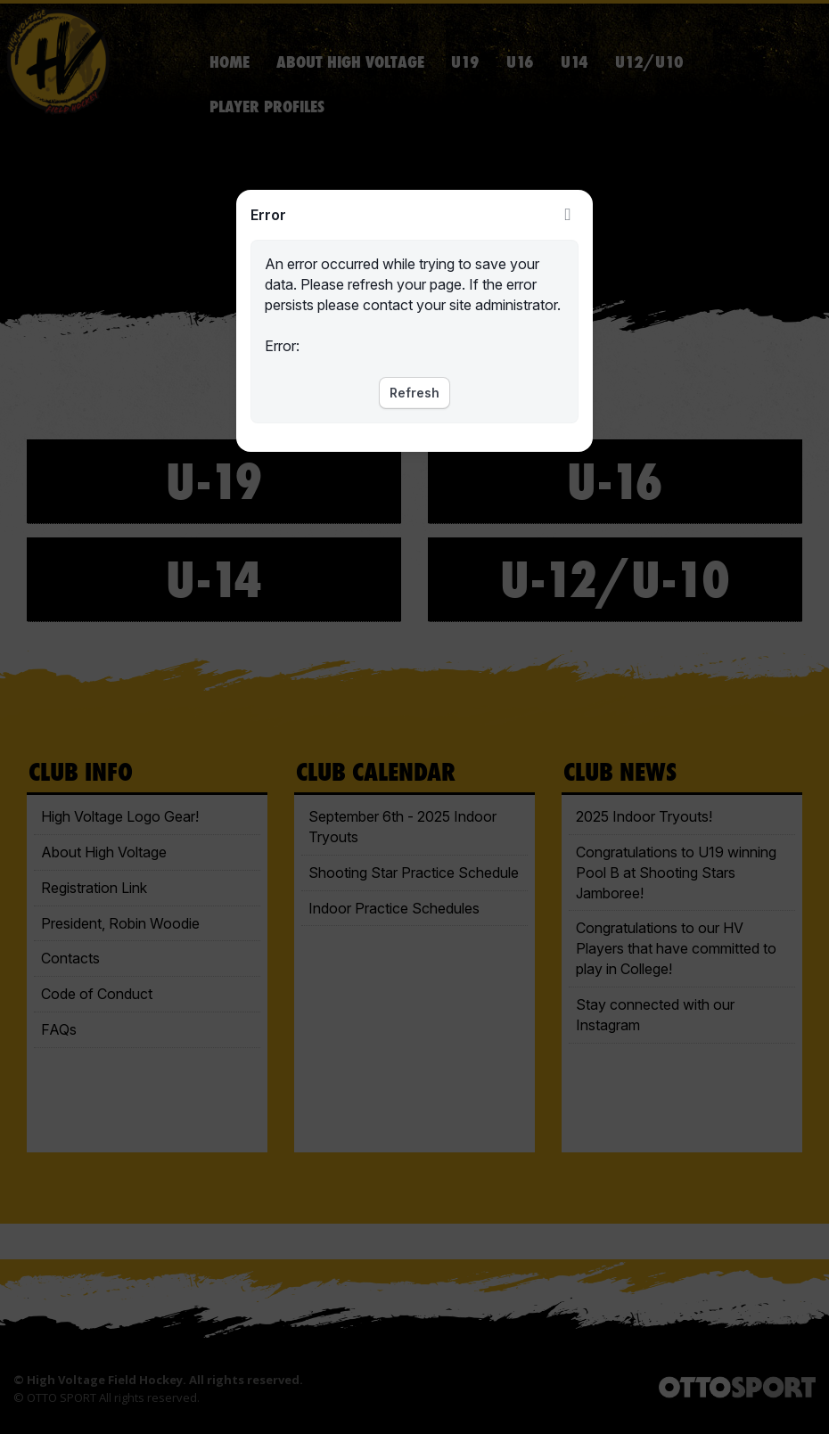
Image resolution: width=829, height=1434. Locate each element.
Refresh (414, 392)
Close (568, 214)
